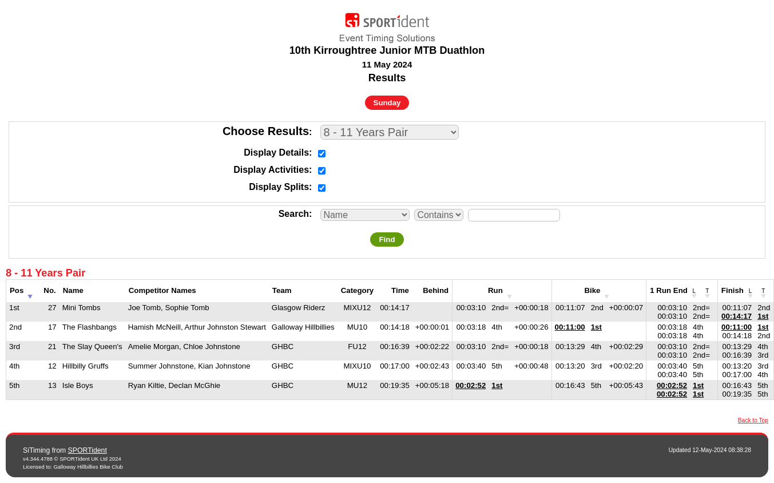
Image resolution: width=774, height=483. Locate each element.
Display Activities (271, 170)
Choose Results (266, 131)
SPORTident (87, 450)
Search (294, 214)
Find (387, 239)
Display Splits (279, 187)
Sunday (387, 102)
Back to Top (753, 420)
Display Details (276, 152)
